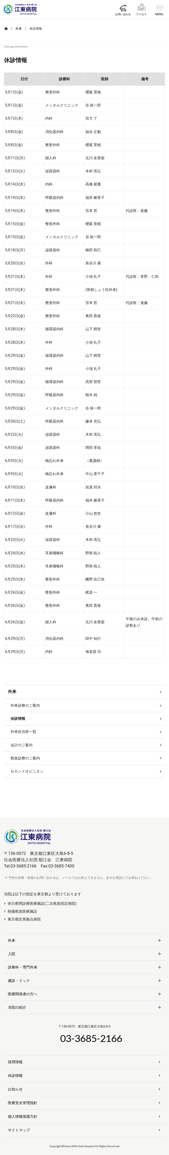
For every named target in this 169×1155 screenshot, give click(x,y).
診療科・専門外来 (22, 967)
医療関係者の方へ (22, 994)
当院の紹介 (17, 1007)
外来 (11, 940)
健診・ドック (19, 980)
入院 (11, 954)
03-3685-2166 (91, 1038)
